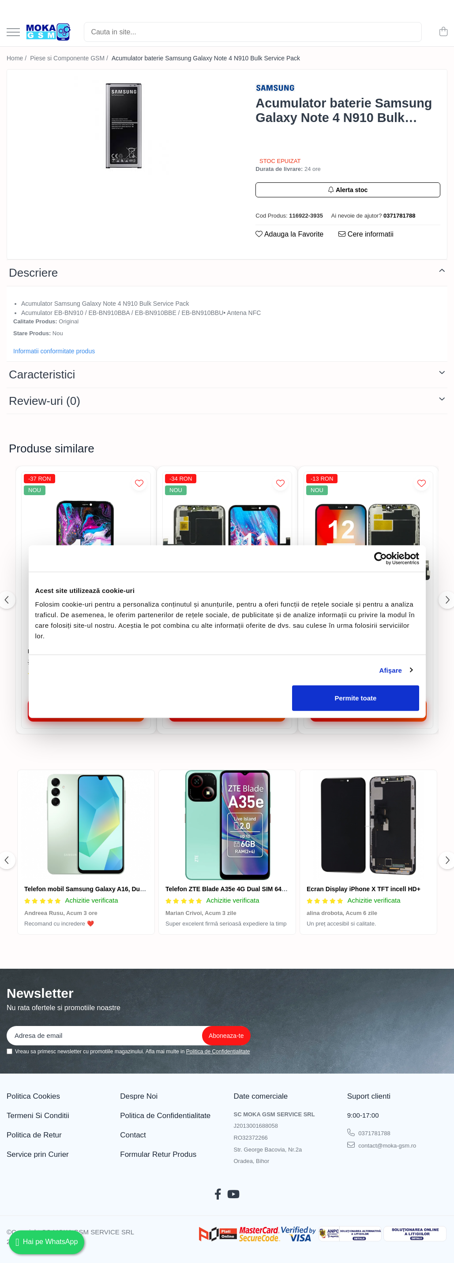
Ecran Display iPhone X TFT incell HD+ (363, 889)
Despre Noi (139, 1096)
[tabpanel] (123, 125)
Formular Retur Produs (158, 1154)
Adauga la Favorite (289, 234)
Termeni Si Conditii (38, 1115)
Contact (133, 1135)
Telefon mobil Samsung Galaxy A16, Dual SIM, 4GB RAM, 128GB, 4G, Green (135, 889)
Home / (17, 58)
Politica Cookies (33, 1096)
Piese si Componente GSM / (70, 58)
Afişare (390, 670)
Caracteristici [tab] (42, 374)
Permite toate (355, 698)
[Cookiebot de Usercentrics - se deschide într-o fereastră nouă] (380, 558)
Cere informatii (365, 234)
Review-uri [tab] (44, 400)
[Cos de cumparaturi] (443, 32)
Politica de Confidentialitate (218, 1051)
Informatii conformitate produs (54, 351)
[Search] (253, 32)
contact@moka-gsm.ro (381, 1145)
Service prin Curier (38, 1154)
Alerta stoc (348, 189)
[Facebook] (218, 1195)
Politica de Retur (34, 1135)
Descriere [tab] (33, 272)
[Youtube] (233, 1195)
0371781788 (368, 1133)
